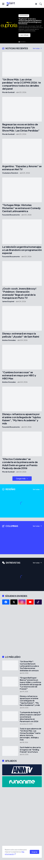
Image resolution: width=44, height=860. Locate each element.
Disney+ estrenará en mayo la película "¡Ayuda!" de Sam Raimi (20, 335)
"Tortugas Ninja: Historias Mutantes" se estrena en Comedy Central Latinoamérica (21, 208)
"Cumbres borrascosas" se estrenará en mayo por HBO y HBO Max (19, 375)
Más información (14, 853)
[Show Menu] (3, 4)
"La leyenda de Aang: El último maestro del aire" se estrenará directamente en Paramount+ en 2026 (30, 716)
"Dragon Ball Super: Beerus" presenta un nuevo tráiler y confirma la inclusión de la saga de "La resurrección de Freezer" (30, 683)
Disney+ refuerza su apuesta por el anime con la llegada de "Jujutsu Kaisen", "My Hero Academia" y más (21, 419)
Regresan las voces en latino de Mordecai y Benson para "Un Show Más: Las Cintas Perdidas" (20, 127)
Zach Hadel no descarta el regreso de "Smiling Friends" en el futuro (30, 749)
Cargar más (21, 478)
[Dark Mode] (36, 4)
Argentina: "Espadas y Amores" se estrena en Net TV (21, 168)
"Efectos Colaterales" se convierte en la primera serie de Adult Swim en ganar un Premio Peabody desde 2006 (20, 464)
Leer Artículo (24, 35)
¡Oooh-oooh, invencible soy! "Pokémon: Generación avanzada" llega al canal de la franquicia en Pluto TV (19, 293)
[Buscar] (40, 4)
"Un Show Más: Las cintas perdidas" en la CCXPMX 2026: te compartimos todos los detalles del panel (21, 84)
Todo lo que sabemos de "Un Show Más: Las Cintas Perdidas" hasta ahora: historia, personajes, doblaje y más (30, 734)
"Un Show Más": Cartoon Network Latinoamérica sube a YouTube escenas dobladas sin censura (29, 666)
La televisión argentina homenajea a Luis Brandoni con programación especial (22, 249)
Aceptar (34, 852)
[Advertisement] (22, 630)
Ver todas (36, 48)
